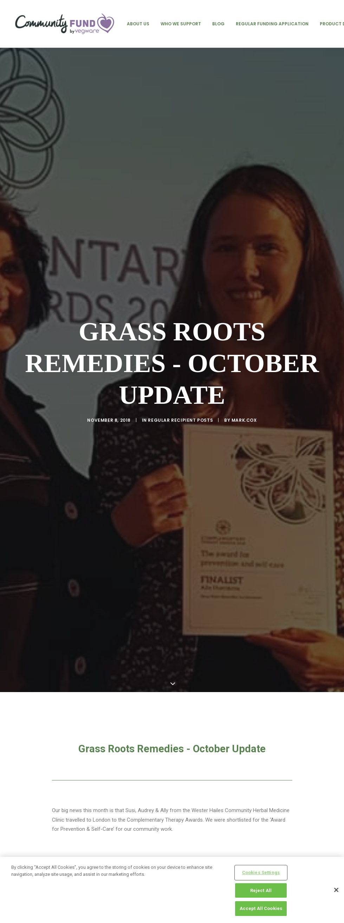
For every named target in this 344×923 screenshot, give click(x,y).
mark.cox (244, 406)
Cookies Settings (261, 872)
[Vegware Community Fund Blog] (64, 24)
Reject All (261, 890)
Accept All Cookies (261, 908)
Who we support (181, 24)
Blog (218, 24)
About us (138, 24)
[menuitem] (138, 24)
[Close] (336, 890)
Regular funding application (272, 24)
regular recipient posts (180, 406)
